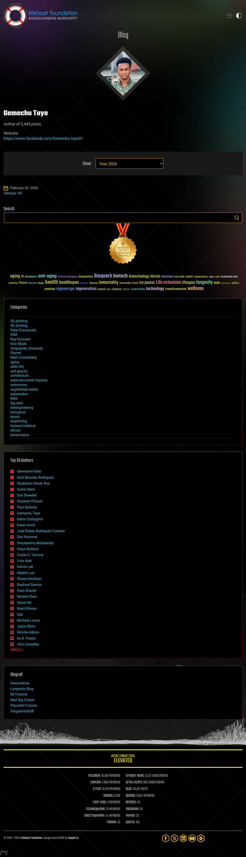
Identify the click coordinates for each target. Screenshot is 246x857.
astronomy (18, 385)
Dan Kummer (27, 537)
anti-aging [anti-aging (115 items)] (47, 276)
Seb (20, 614)
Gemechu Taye (28, 513)
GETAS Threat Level (123, 759)
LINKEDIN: (95, 782)
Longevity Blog (21, 689)
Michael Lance (28, 620)
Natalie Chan (27, 596)
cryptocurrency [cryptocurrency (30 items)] (201, 277)
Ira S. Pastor (26, 638)
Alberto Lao (26, 573)
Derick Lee (25, 567)
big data (16, 403)
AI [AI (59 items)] (22, 277)
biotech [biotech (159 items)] (120, 276)
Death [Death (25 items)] (217, 277)
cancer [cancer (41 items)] (189, 277)
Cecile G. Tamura (30, 555)
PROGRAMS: (132, 809)
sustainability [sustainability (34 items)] (138, 289)
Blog (123, 35)
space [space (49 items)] (126, 289)
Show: (87, 163)
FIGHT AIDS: (99, 802)
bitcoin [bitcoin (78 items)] (155, 276)
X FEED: (97, 789)
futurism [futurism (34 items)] (32, 283)
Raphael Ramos (29, 585)
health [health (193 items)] (51, 282)
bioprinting (18, 421)
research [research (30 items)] (102, 289)
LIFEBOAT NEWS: (135, 776)
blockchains (19, 435)
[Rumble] (200, 838)
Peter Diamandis (23, 330)
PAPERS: (130, 816)
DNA (13, 334)
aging (14, 362)
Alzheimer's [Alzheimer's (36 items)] (31, 277)
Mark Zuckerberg (23, 357)
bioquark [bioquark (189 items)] (103, 276)
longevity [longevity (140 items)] (204, 282)
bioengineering (21, 407)
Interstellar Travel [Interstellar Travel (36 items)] (128, 283)
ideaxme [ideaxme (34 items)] (93, 283)
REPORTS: (131, 802)
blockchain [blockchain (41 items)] (167, 277)
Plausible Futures (23, 705)
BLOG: (129, 789)
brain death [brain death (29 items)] (179, 277)
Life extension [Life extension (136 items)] (168, 282)
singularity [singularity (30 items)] (117, 289)
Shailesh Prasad (29, 501)
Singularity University (26, 348)
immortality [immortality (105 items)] (108, 282)
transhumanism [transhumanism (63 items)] (175, 289)
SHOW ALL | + (17, 650)
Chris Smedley (28, 644)
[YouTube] (192, 838)
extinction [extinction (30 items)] (13, 283)
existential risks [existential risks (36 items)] (229, 277)
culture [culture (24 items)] (211, 277)
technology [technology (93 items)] (155, 289)
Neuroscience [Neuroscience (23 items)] (226, 283)
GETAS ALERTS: (134, 782)
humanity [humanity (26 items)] (84, 283)
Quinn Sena (26, 489)
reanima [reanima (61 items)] (49, 289)
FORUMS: (112, 822)
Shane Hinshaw (29, 579)
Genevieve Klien (29, 471)
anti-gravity (19, 371)
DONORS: (108, 796)
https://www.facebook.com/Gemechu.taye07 (43, 138)
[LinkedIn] (183, 838)
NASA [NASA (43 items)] (217, 283)
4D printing (18, 326)
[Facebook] (165, 838)
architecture (19, 375)
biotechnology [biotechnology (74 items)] (139, 276)
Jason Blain (26, 626)
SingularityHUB (22, 711)
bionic (15, 417)
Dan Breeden (27, 495)
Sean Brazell (26, 591)
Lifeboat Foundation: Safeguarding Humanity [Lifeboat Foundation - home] (112, 16)
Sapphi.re (73, 838)
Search (236, 217)
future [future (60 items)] (23, 283)
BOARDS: (131, 796)
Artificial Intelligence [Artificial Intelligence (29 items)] (67, 277)
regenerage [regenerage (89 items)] (65, 288)
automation (19, 394)
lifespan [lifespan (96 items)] (188, 282)
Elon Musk (18, 344)
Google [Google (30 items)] (41, 283)
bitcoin (15, 430)
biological (18, 412)
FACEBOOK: (94, 776)
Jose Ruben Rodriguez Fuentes (41, 531)
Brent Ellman (27, 608)
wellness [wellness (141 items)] (196, 289)
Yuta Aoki (24, 561)
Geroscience (19, 683)
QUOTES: (130, 822)
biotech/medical (23, 426)
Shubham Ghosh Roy (33, 483)
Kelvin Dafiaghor (30, 519)
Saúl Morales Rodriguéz (35, 477)
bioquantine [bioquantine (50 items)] (85, 276)
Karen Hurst (26, 525)
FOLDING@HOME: (96, 809)
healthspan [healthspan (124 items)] (69, 282)
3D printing (18, 321)
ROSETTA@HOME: (94, 816)
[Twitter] (174, 838)
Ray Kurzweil (20, 339)
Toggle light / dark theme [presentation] (239, 15)
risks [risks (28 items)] (109, 289)
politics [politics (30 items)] (235, 283)
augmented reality (24, 389)
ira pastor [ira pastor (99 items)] (147, 282)
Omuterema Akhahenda (35, 543)
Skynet (15, 353)
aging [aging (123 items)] (15, 276)
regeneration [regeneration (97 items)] (86, 288)
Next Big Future (22, 700)
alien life (17, 366)
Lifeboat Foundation (31, 838)
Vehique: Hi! (13, 193)
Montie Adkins (28, 632)
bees (14, 398)
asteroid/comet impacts (28, 380)
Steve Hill (24, 603)
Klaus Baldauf (28, 549)
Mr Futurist (18, 694)
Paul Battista (27, 507)
